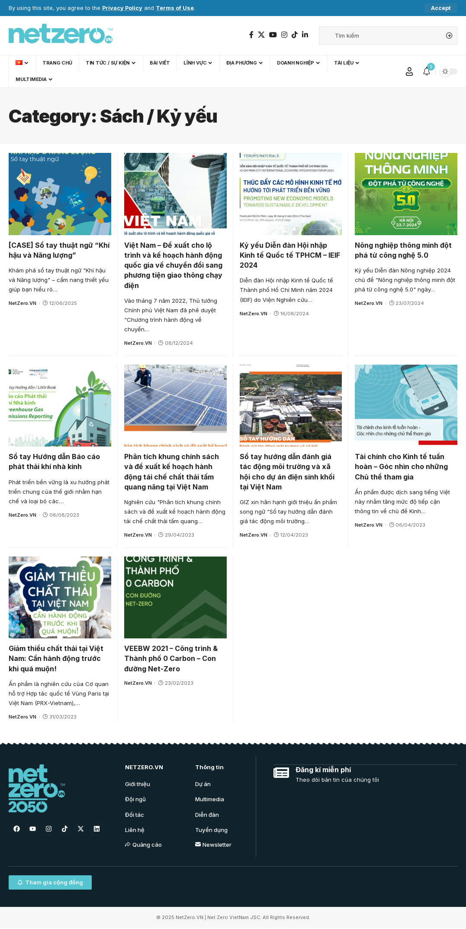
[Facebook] (251, 35)
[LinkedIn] (305, 35)
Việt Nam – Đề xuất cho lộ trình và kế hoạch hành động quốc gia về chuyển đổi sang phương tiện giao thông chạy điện (173, 265)
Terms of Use (175, 8)
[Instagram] (284, 35)
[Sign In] (409, 71)
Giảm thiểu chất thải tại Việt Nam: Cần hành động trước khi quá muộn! (56, 658)
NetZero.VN (22, 303)
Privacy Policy (122, 8)
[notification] (426, 71)
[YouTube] (273, 35)
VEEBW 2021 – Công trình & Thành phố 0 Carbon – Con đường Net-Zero (171, 658)
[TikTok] (294, 35)
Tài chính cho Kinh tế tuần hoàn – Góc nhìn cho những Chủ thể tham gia (401, 466)
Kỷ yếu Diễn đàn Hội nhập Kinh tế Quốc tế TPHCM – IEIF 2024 (290, 255)
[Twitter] (261, 35)
